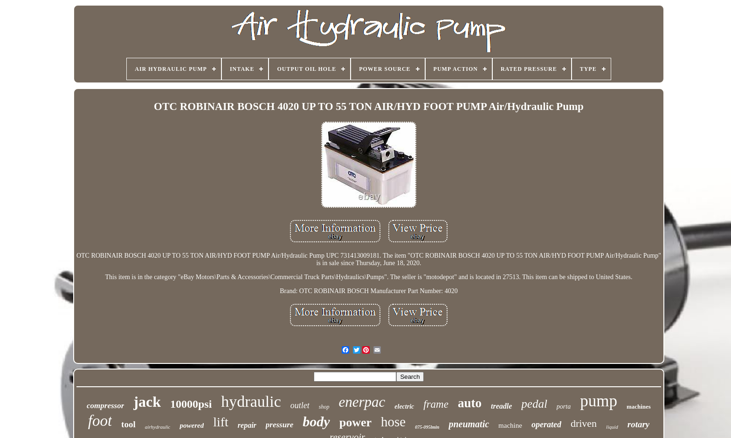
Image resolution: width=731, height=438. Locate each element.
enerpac (361, 402)
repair (247, 425)
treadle (501, 406)
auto (470, 403)
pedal (534, 403)
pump (598, 401)
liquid (612, 427)
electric (404, 406)
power (355, 422)
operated (546, 424)
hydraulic (251, 401)
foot (100, 420)
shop (324, 407)
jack (147, 401)
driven (584, 423)
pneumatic (468, 424)
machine (510, 425)
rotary (639, 424)
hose (393, 421)
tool (128, 424)
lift (220, 422)
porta (564, 406)
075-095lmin (427, 427)
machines (639, 406)
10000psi (191, 404)
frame (435, 404)
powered (191, 425)
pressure (280, 424)
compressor (105, 405)
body (316, 421)
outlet (300, 405)
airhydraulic (158, 427)
